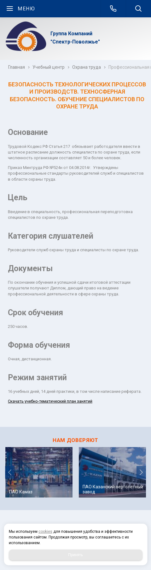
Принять (75, 555)
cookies (45, 531)
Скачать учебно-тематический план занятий (50, 401)
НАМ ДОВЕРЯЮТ (75, 440)
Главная (16, 67)
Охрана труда (86, 67)
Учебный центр (48, 67)
